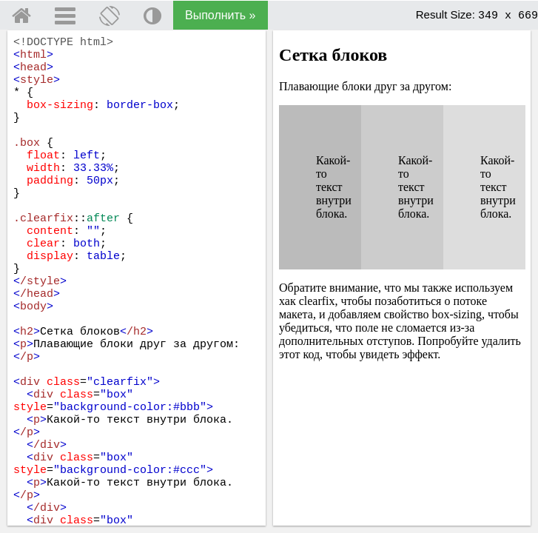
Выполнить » (220, 15)
